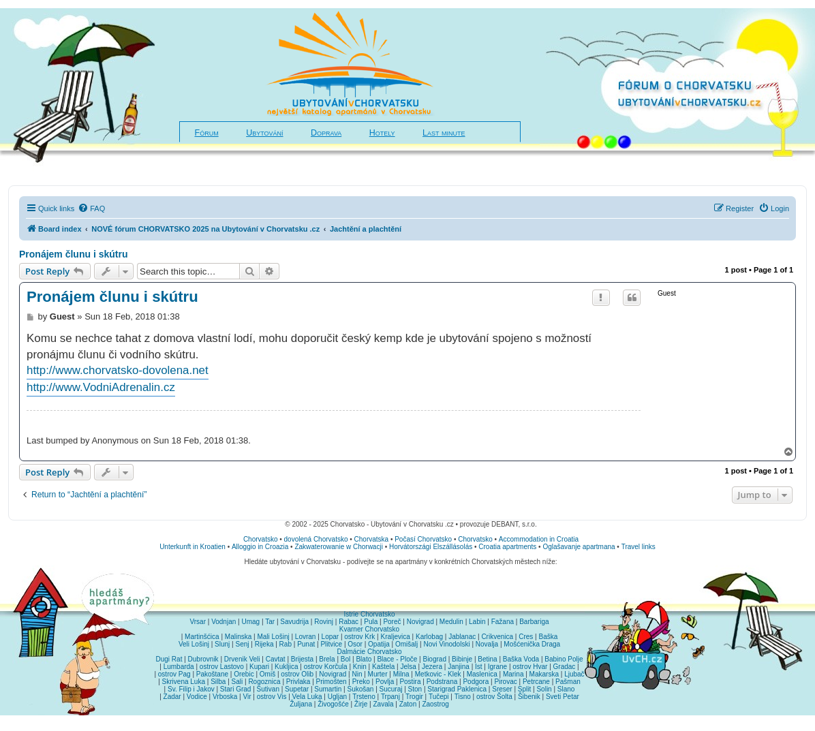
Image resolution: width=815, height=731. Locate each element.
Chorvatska (371, 539)
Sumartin (327, 689)
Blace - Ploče (397, 659)
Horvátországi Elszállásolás (430, 546)
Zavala (383, 704)
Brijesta (302, 659)
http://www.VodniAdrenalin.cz (101, 387)
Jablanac (462, 636)
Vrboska (225, 696)
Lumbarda (179, 666)
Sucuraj (391, 689)
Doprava (326, 133)
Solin (543, 689)
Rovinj (323, 621)
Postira (409, 681)
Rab (285, 644)
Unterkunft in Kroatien (192, 546)
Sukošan (360, 689)
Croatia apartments (507, 546)
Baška (548, 636)
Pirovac (505, 681)
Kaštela (383, 666)
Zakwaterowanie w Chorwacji (338, 546)
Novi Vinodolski (446, 644)
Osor (355, 644)
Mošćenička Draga (532, 644)
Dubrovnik (203, 659)
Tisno (463, 696)
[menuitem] (91, 208)
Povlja (384, 681)
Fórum (207, 133)
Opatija (379, 644)
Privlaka (298, 681)
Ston (415, 689)
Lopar (330, 636)
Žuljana (301, 704)
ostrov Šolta (494, 696)
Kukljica (286, 666)
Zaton (408, 704)
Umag (250, 621)
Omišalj (406, 644)
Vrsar (197, 621)
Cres (526, 636)
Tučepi (439, 696)
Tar (270, 621)
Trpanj (390, 696)
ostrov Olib (297, 674)
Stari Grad (235, 689)
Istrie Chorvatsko (369, 614)
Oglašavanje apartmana (578, 546)
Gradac (564, 666)
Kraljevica (395, 636)
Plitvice (331, 644)
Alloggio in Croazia (260, 546)
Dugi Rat (169, 659)
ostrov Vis (272, 696)
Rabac (348, 621)
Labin (477, 621)
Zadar (172, 696)
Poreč (392, 621)
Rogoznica (264, 681)
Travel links (638, 546)
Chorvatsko (260, 539)
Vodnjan (223, 621)
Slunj (222, 644)
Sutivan (268, 689)
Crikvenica (497, 636)
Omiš (267, 674)
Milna (401, 674)
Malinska (238, 636)
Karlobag (429, 636)
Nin (357, 674)
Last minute (443, 133)
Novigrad (420, 621)
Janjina (459, 666)
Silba (218, 681)
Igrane (497, 666)
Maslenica (482, 674)
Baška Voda (521, 659)
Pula (371, 621)
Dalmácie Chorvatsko (369, 651)
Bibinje (462, 659)
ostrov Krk (359, 636)
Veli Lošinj (194, 644)
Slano (566, 689)
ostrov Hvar (529, 666)
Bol (345, 659)
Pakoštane (212, 674)
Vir (247, 696)
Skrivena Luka (183, 681)
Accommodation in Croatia (539, 539)
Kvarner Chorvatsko (369, 629)
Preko (361, 681)
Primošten (331, 681)
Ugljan (337, 696)
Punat (306, 644)
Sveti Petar (562, 696)
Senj (242, 644)
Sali (237, 681)
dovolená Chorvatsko (316, 539)
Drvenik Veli (242, 659)
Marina (513, 674)
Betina (487, 659)
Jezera (432, 666)
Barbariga (534, 621)
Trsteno (363, 696)
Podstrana (442, 681)
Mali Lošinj (273, 636)
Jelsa (408, 666)
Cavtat (276, 659)
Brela (327, 659)
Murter (378, 674)
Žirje (360, 704)
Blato (363, 659)
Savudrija (294, 621)
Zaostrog (435, 704)
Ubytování (264, 133)
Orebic (243, 674)
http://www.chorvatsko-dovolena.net (118, 370)
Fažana (502, 621)
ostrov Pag (174, 674)
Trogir (414, 696)
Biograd (434, 659)
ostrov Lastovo (222, 666)
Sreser (502, 689)
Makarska (544, 674)
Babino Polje (563, 659)
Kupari (259, 666)
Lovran (305, 636)
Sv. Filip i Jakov (191, 689)
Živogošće (333, 704)
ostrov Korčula (326, 666)
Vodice (197, 696)
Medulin (451, 621)
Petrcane (536, 681)
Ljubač (574, 674)
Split (524, 689)
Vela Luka (307, 696)
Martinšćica (202, 636)
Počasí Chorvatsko (423, 539)
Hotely (382, 133)
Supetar (297, 689)
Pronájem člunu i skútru (73, 254)
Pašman (568, 681)
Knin (360, 666)
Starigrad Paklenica (457, 689)
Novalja (487, 644)
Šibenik (529, 696)
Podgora (476, 681)
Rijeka (264, 644)
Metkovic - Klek (438, 674)
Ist (478, 666)
